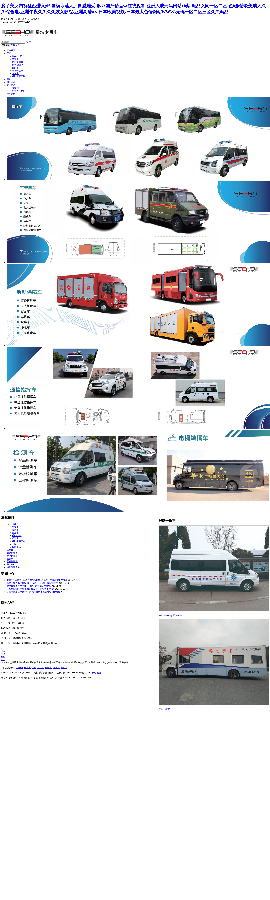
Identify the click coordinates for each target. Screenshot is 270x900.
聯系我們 (11, 94)
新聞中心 (11, 79)
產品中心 (11, 53)
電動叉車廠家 (42, 662)
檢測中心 (67, 662)
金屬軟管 (75, 662)
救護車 (15, 530)
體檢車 (15, 527)
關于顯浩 (11, 85)
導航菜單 (15, 45)
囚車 (34, 667)
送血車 (48, 667)
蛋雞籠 (59, 662)
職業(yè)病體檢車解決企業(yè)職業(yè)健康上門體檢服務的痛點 (37, 580)
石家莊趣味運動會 (27, 662)
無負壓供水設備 (87, 662)
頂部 (3, 659)
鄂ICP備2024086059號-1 (74, 672)
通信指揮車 (17, 65)
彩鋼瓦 (52, 662)
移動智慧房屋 (18, 76)
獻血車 (15, 532)
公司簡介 (16, 88)
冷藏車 (19, 667)
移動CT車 (16, 535)
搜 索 (28, 42)
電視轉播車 (17, 70)
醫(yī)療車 (17, 56)
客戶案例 (11, 82)
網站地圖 (96, 672)
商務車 (15, 73)
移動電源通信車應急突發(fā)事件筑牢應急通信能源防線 (33, 591)
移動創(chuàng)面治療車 (170, 615)
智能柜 (113, 662)
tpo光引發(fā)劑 (102, 662)
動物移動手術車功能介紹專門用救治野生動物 (28, 586)
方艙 (14, 544)
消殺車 (15, 538)
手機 (3, 654)
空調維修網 (122, 662)
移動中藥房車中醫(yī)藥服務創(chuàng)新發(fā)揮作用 (33, 583)
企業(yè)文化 (18, 91)
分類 (3, 657)
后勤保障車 (17, 62)
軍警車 (15, 59)
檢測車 (15, 68)
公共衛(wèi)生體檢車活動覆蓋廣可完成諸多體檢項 (31, 589)
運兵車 (40, 667)
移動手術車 (164, 709)
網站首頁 (11, 50)
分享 (3, 651)
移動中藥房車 (18, 541)
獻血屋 (64, 667)
